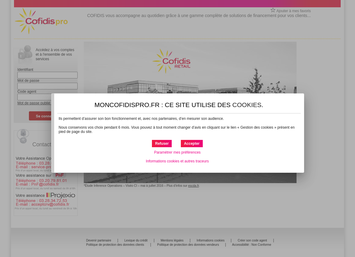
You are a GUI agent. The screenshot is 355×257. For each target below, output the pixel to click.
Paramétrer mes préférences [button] (177, 152)
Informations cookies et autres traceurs (177, 161)
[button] (191, 143)
